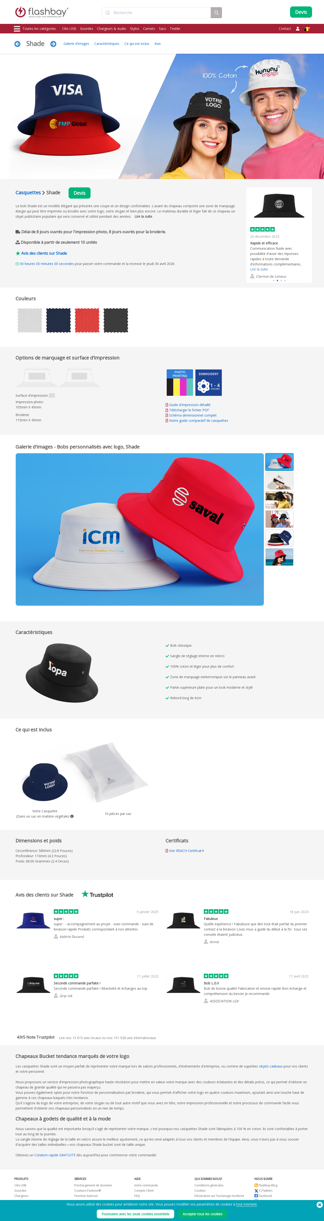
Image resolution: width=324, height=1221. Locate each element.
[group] (279, 231)
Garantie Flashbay (146, 1201)
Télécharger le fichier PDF (187, 410)
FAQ (137, 1196)
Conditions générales (208, 1185)
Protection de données (89, 1201)
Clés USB (69, 28)
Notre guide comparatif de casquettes (198, 420)
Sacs (162, 28)
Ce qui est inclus (136, 43)
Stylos (134, 28)
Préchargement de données (93, 1185)
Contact (285, 28)
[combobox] (156, 12)
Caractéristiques (106, 43)
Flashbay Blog (265, 1185)
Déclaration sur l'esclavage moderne (219, 1196)
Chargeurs (21, 1196)
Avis (158, 43)
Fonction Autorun (86, 1196)
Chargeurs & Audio (111, 28)
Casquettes (28, 192)
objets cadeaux (271, 1066)
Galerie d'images (76, 43)
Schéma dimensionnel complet (193, 415)
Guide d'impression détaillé (190, 404)
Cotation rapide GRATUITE (55, 1155)
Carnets (149, 28)
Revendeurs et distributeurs (153, 1206)
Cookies (199, 1191)
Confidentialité (204, 1201)
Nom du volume (85, 1206)
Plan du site (142, 1212)
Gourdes (86, 28)
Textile (175, 28)
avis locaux (86, 1038)
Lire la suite (143, 216)
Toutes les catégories (35, 28)
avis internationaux (134, 1038)
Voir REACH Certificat (185, 850)
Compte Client (144, 1191)
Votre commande (146, 1185)
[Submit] (107, 12)
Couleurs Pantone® (87, 1191)
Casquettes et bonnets (29, 1212)
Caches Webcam (25, 1201)
